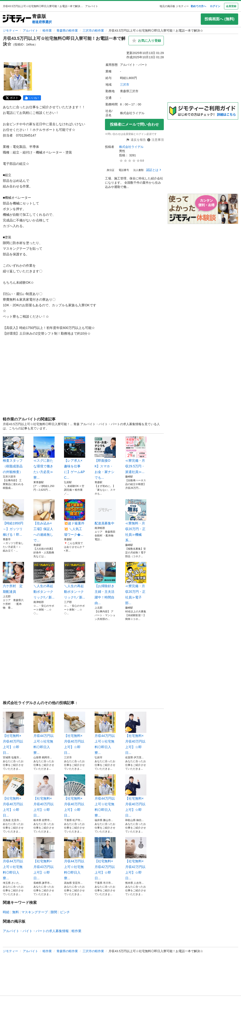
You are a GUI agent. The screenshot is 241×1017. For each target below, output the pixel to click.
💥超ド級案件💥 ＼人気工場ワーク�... (74, 517)
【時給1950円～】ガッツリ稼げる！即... (13, 517)
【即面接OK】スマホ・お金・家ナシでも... (105, 457)
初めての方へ (198, 6)
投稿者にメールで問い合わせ (134, 124)
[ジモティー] (17, 19)
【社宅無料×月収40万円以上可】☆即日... (13, 733)
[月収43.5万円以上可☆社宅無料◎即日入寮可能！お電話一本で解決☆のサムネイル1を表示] (18, 76)
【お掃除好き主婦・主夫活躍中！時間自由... (105, 583)
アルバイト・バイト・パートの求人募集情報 (36, 931)
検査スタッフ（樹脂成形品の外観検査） (13, 455)
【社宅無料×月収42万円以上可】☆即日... (105, 858)
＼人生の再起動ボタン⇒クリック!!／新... (44, 580)
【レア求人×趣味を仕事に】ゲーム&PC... (74, 457)
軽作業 (47, 30)
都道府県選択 (42, 22)
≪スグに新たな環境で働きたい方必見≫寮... (44, 457)
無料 (15, 912)
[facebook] (32, 97)
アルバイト (30, 30)
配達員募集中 (105, 512)
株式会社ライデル (131, 147)
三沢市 (124, 84)
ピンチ (65, 912)
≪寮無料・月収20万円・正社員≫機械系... (135, 520)
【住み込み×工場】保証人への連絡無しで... (44, 520)
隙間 (54, 912)
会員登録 (231, 6)
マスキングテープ (34, 912)
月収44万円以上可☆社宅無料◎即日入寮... (44, 733)
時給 (6, 912)
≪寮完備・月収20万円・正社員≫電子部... (135, 583)
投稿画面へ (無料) (219, 19)
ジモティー (10, 30)
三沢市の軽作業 (93, 30)
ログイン (215, 6)
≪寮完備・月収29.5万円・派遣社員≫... (135, 455)
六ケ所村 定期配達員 (13, 578)
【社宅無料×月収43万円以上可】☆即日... (44, 858)
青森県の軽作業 (67, 30)
